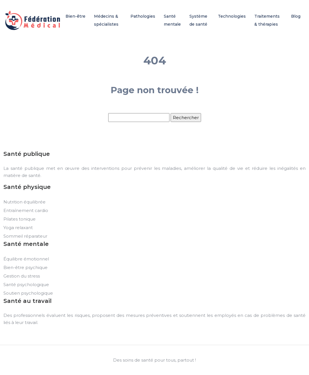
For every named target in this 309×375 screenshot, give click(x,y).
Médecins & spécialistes (106, 20)
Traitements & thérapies (267, 20)
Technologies (232, 16)
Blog (295, 16)
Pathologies (142, 16)
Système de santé (198, 20)
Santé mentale (172, 20)
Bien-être (75, 16)
